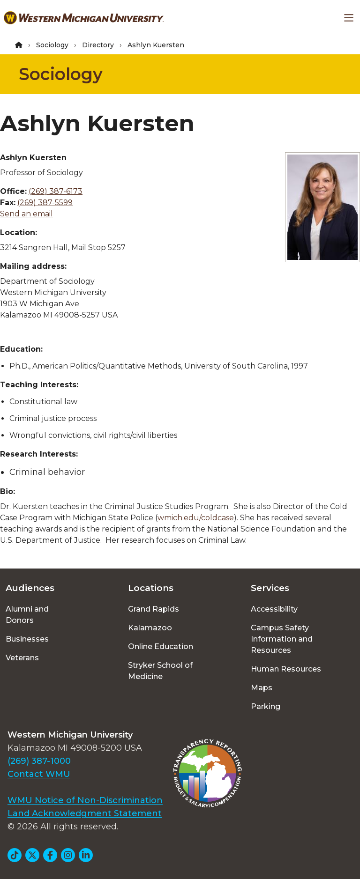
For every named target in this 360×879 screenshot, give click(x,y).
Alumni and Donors (27, 615)
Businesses (27, 639)
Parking (265, 706)
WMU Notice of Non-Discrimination (85, 800)
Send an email (26, 213)
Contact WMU (39, 774)
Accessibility (274, 609)
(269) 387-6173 (55, 191)
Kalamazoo (150, 627)
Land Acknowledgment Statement (85, 813)
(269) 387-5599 (45, 202)
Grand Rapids (153, 609)
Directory (98, 45)
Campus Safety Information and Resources (282, 639)
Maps (261, 687)
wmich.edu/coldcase (196, 517)
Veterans (22, 657)
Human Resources (286, 669)
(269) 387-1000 (39, 761)
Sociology (52, 45)
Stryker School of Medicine (160, 671)
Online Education (160, 646)
